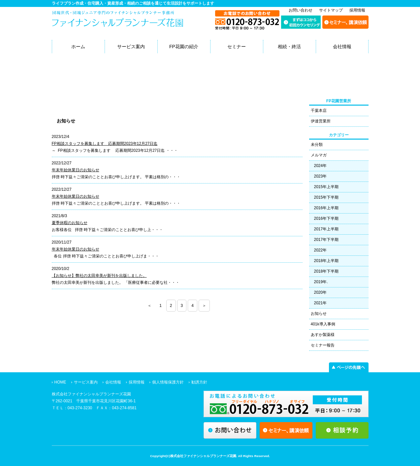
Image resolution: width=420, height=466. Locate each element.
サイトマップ (331, 10)
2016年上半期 (326, 208)
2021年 (320, 303)
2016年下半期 (326, 218)
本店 (62, 104)
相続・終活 (289, 46)
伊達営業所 (321, 121)
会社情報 (342, 46)
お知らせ (319, 313)
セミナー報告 (323, 345)
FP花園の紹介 (183, 46)
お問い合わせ (300, 10)
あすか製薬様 (323, 334)
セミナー (236, 46)
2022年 (320, 250)
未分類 (317, 144)
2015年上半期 (326, 186)
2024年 (320, 165)
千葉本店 (319, 110)
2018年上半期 (326, 260)
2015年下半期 (326, 197)
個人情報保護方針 (168, 382)
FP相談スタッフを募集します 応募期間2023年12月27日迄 (105, 143)
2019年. (321, 282)
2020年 (320, 292)
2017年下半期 (326, 239)
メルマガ (319, 155)
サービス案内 (131, 46)
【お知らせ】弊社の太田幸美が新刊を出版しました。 (99, 275)
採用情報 (357, 10)
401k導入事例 (323, 324)
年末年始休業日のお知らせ (75, 170)
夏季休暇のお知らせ (69, 222)
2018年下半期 (326, 271)
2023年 (320, 176)
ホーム (78, 46)
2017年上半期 (326, 229)
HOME (60, 382)
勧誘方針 (199, 382)
